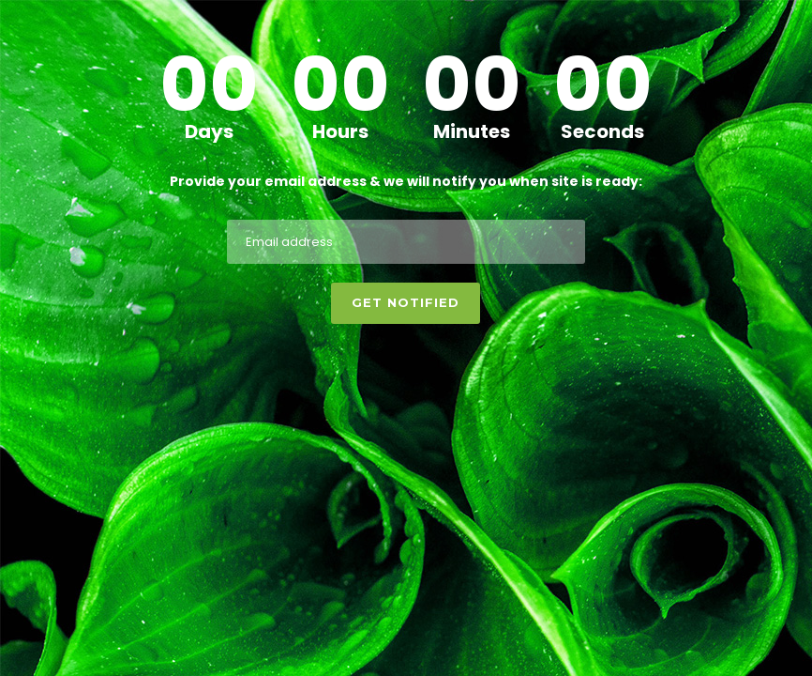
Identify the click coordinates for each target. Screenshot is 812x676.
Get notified (405, 302)
